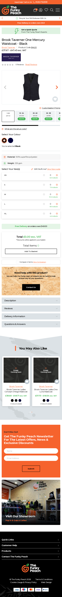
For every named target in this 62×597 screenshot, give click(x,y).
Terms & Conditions (43, 579)
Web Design (46, 582)
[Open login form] (40, 10)
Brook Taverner (8, 47)
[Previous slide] (2, 18)
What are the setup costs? (16, 129)
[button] (30, 412)
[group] (31, 18)
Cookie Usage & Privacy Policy (23, 582)
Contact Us (31, 287)
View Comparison (39, 262)
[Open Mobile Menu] (58, 10)
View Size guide (53, 169)
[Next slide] (59, 18)
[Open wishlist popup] (46, 10)
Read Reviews (31, 65)
